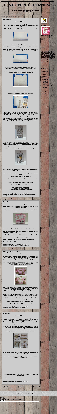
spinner (29, 245)
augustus (45, 71)
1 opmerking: (18, 244)
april (44, 76)
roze (27, 245)
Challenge (11, 194)
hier (34, 114)
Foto (13, 307)
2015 (44, 91)
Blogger (37, 393)
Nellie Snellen (20, 245)
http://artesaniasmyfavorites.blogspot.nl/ (20, 188)
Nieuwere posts (6, 386)
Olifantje (6, 202)
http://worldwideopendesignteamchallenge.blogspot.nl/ (20, 189)
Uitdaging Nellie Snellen (11, 252)
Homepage (21, 386)
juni (44, 73)
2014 (44, 93)
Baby (7, 245)
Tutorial (4, 195)
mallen (15, 245)
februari (45, 79)
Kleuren (15, 194)
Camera (9, 307)
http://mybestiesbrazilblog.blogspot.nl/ (20, 187)
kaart (12, 245)
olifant (24, 245)
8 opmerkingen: (18, 193)
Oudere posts (36, 386)
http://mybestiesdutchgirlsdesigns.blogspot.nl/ (20, 176)
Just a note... (7, 19)
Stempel (33, 194)
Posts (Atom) (10, 388)
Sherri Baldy (22, 194)
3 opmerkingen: (18, 381)
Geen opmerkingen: (19, 306)
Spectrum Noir (28, 194)
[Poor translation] (3, 400)
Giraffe (9, 245)
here (27, 120)
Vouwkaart (6, 314)
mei (44, 74)
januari (44, 81)
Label (18, 194)
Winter (7, 195)
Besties (7, 194)
